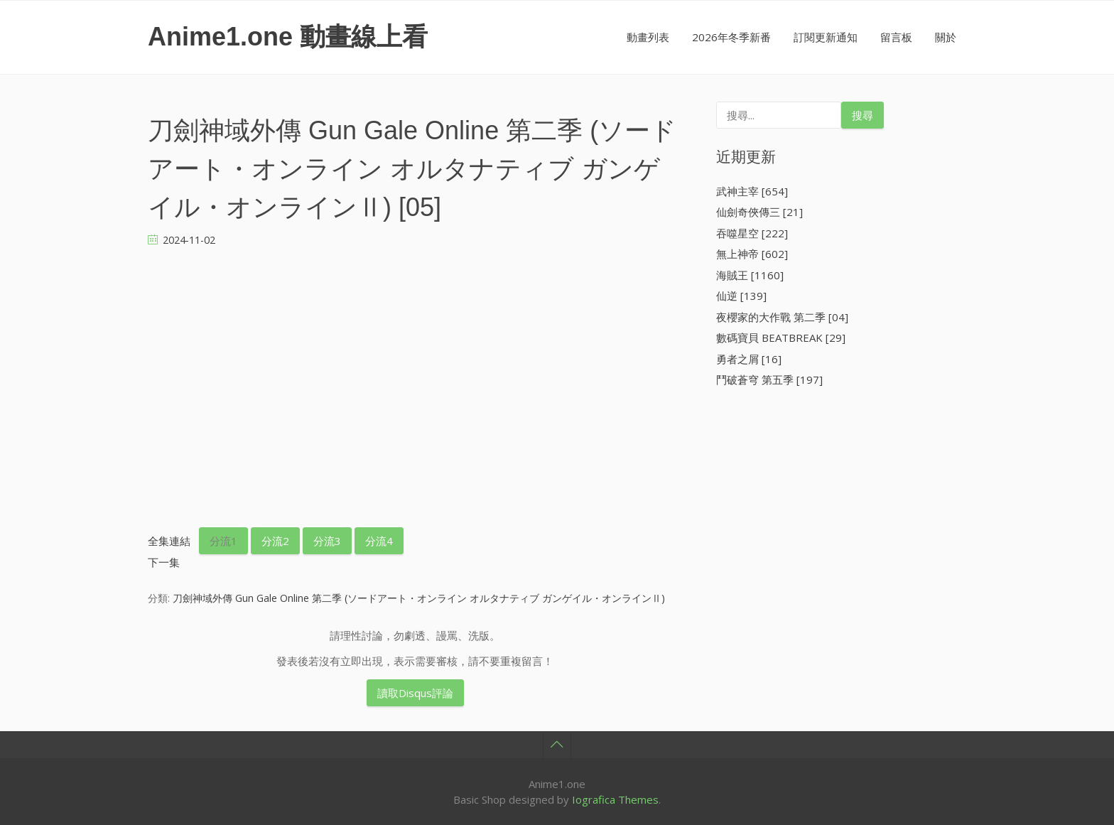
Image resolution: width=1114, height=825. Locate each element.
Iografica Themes (615, 799)
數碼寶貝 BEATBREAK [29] (780, 337)
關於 (945, 37)
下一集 (164, 562)
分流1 (223, 541)
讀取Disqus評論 (415, 693)
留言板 (896, 37)
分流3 (327, 541)
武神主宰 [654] (752, 191)
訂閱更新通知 (826, 37)
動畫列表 (648, 37)
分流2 (275, 541)
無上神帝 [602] (752, 254)
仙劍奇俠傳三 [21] (759, 212)
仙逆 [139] (741, 296)
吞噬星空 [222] (752, 233)
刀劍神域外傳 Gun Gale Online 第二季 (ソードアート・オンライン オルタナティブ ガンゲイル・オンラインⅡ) (419, 598)
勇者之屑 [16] (749, 359)
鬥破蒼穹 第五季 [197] (769, 379)
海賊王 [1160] (750, 275)
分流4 (379, 541)
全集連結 (169, 541)
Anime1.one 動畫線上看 (288, 36)
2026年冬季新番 (731, 37)
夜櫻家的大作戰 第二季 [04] (782, 317)
